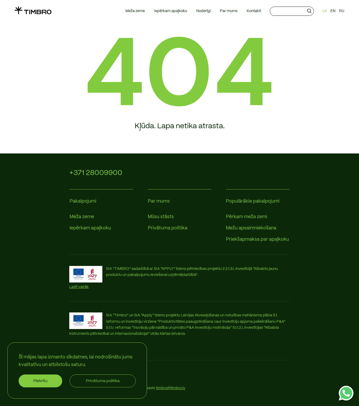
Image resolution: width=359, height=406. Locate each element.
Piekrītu (40, 381)
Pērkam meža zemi (246, 217)
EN (332, 11)
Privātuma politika (167, 228)
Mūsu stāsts (161, 217)
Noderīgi (203, 11)
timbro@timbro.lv (170, 388)
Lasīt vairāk (79, 287)
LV (325, 11)
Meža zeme (135, 11)
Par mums (228, 11)
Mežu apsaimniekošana (251, 228)
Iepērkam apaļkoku (170, 11)
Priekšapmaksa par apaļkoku (257, 239)
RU (341, 11)
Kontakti (254, 11)
